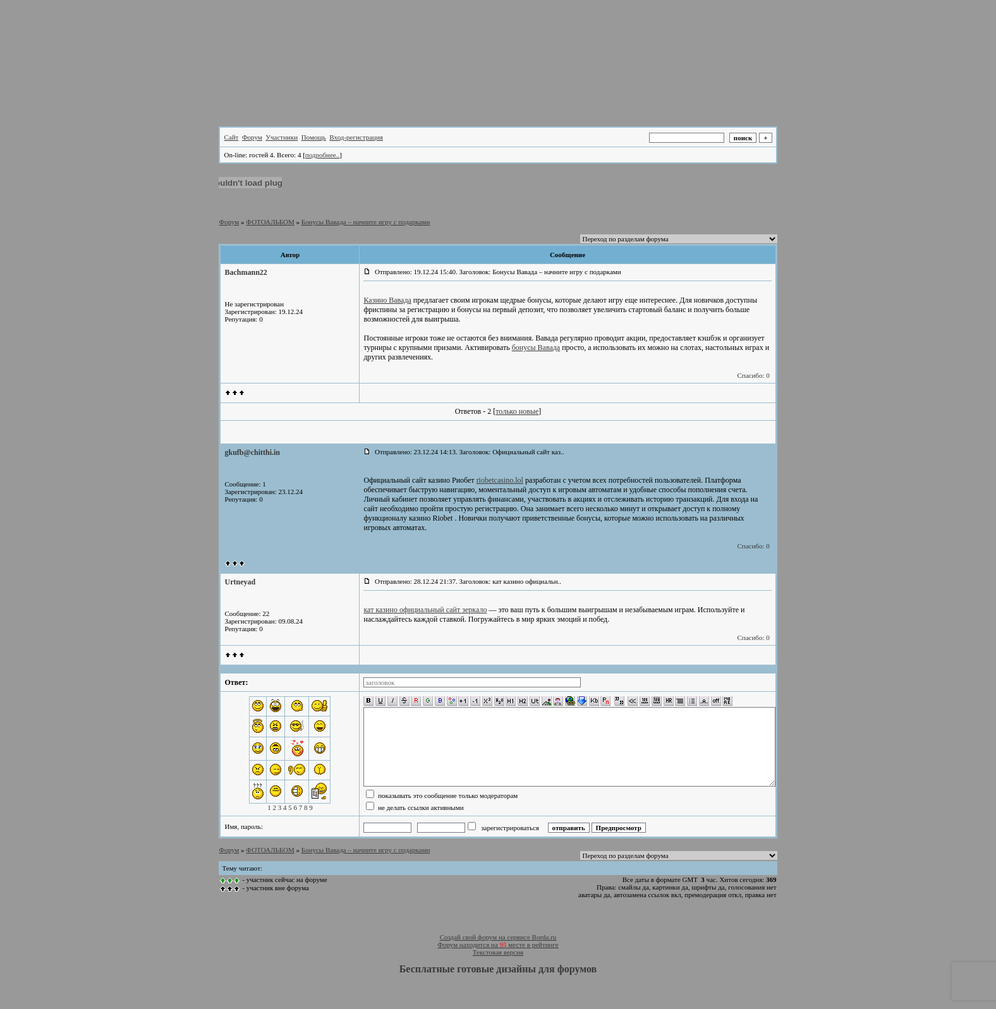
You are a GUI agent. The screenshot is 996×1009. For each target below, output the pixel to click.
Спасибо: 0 (753, 375)
